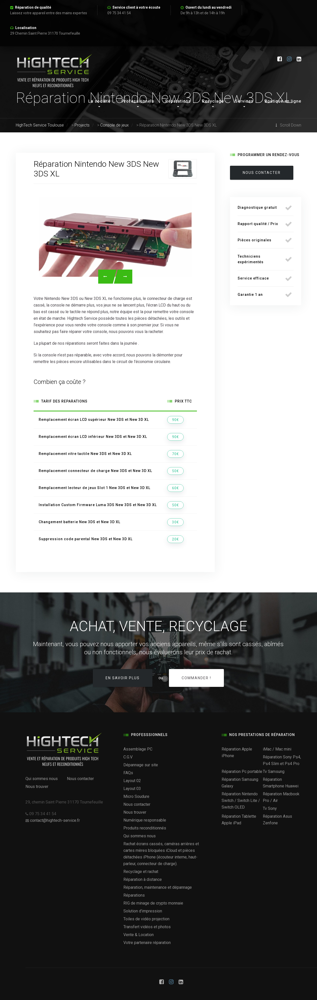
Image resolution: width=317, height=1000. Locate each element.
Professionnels (138, 101)
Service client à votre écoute (136, 7)
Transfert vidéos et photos (147, 926)
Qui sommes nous (41, 778)
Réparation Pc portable (242, 771)
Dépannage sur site (140, 764)
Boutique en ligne (283, 101)
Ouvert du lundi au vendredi (208, 7)
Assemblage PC (137, 749)
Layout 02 (132, 780)
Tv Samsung (273, 771)
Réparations (178, 101)
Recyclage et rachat (140, 871)
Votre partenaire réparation (147, 942)
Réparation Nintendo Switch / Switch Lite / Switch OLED (241, 800)
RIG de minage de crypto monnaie (153, 903)
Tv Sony (270, 808)
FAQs (128, 772)
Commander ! (196, 678)
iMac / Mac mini (277, 749)
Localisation (25, 28)
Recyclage (213, 101)
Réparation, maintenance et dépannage (157, 887)
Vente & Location (138, 934)
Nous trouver (36, 786)
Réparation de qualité (33, 7)
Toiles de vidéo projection (146, 918)
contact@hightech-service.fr (55, 820)
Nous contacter (80, 778)
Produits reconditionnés (144, 828)
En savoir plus (123, 678)
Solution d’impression (142, 911)
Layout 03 (132, 788)
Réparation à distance (142, 879)
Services (244, 101)
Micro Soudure (136, 796)
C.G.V (128, 757)
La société (99, 101)
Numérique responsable (144, 820)
